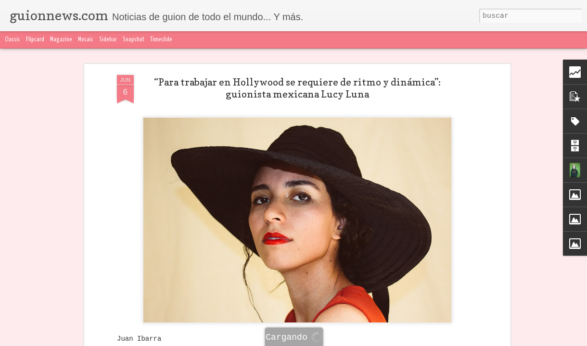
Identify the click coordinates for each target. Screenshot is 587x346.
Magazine (61, 40)
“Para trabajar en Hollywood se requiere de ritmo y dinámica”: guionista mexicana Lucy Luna (297, 88)
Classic (12, 40)
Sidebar (108, 40)
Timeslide (161, 40)
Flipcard (35, 40)
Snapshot (133, 40)
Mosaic (85, 40)
